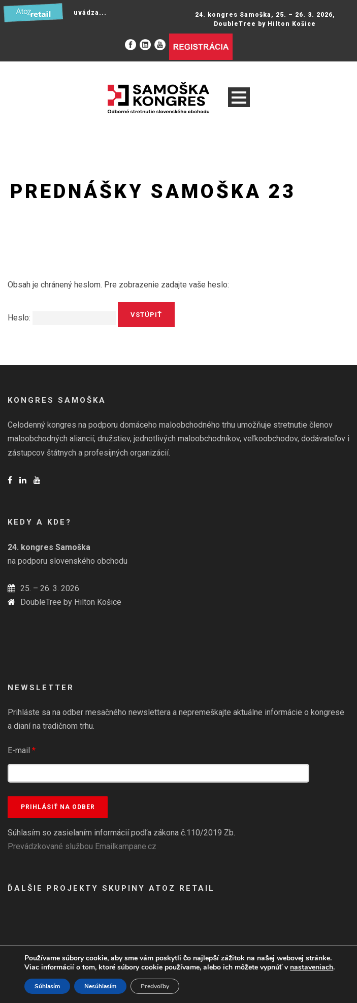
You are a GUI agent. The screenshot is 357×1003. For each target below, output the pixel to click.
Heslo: (62, 317)
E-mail (22, 750)
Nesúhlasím (100, 986)
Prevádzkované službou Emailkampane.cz (82, 846)
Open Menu (239, 97)
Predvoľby (155, 986)
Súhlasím (47, 986)
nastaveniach (311, 967)
